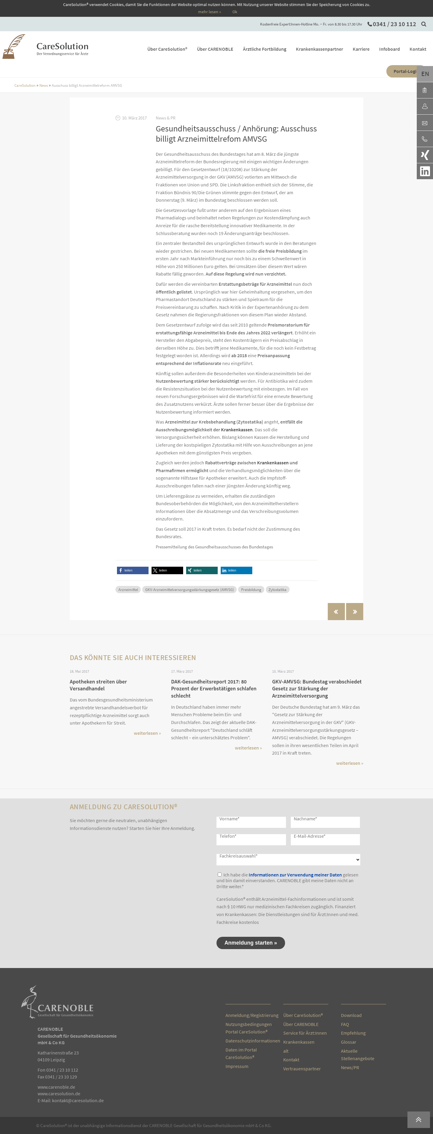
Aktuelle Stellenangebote (357, 1055)
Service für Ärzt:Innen (305, 1033)
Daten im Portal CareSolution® (241, 1053)
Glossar (348, 1042)
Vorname (230, 819)
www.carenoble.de (56, 1087)
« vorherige (336, 611)
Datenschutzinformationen (248, 1041)
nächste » (354, 611)
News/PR (350, 1067)
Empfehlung (353, 1033)
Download (351, 1015)
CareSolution (24, 85)
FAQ (345, 1024)
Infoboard (389, 49)
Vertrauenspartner (302, 1069)
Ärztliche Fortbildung (264, 49)
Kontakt (418, 49)
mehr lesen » (209, 11)
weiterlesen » (147, 733)
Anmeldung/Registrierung (248, 1015)
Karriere (361, 49)
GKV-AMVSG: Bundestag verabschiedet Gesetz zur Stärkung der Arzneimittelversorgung (317, 688)
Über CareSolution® (167, 49)
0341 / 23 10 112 (394, 24)
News (44, 85)
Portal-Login (406, 71)
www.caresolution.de (59, 1093)
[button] (133, 570)
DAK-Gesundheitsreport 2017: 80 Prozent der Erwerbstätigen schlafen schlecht (213, 688)
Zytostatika (278, 589)
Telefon (228, 836)
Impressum (237, 1066)
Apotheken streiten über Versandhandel (98, 685)
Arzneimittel (128, 589)
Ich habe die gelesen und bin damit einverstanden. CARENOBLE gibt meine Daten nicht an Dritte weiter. (287, 880)
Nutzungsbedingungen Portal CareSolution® (248, 1028)
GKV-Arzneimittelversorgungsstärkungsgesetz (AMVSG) (189, 589)
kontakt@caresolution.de (78, 1100)
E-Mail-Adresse (310, 836)
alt (285, 1051)
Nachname (305, 819)
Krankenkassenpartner (319, 49)
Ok (234, 11)
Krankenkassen (237, 430)
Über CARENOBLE (215, 49)
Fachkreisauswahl (239, 856)
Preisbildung (251, 589)
